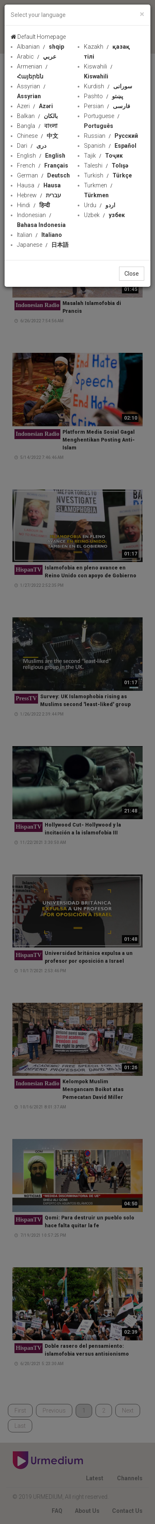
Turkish (108, 175)
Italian (39, 235)
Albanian (40, 46)
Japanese (43, 244)
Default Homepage (38, 36)
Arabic (36, 56)
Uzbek (104, 215)
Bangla (37, 126)
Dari (31, 145)
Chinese (37, 135)
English (41, 155)
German (43, 175)
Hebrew (39, 195)
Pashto (103, 96)
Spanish (110, 145)
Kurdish (108, 86)
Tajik (103, 155)
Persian (107, 106)
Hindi (33, 205)
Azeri (35, 106)
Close (131, 273)
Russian (111, 135)
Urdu (99, 205)
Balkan (37, 116)
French (42, 165)
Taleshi (106, 165)
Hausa (39, 185)
